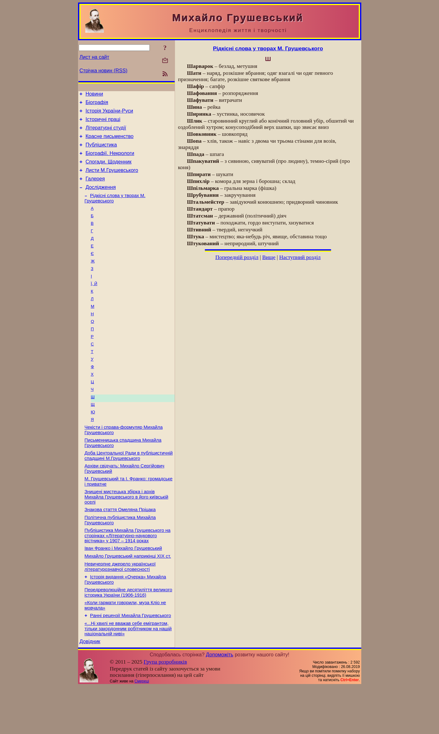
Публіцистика (101, 151)
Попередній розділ (236, 257)
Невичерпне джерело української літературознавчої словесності (120, 608)
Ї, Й (94, 303)
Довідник (90, 689)
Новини (94, 94)
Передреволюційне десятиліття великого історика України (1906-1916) (128, 636)
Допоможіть (219, 702)
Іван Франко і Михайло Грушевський (123, 588)
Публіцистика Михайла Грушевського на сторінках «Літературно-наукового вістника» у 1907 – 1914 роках (128, 574)
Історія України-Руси (109, 113)
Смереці (141, 728)
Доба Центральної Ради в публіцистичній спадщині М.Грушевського (129, 489)
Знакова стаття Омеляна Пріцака (120, 546)
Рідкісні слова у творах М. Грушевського (268, 48)
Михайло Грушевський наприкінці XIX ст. (128, 596)
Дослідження (101, 198)
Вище (268, 257)
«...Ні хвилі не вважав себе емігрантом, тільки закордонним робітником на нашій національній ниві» (128, 675)
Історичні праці (103, 123)
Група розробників (165, 709)
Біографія (97, 104)
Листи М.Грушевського (112, 179)
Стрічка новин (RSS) (103, 70)
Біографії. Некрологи (110, 160)
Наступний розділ (299, 257)
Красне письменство (110, 142)
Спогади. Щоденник (109, 170)
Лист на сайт (95, 57)
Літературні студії (106, 132)
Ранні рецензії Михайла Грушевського (130, 661)
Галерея (95, 189)
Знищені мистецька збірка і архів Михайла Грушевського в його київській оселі (126, 533)
